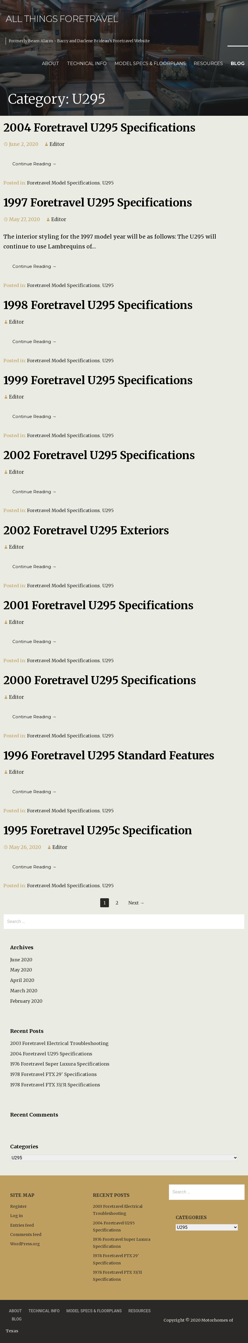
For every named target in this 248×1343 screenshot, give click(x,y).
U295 (108, 183)
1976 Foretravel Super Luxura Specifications (60, 1064)
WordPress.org (25, 1243)
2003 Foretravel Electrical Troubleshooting (59, 1043)
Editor (57, 144)
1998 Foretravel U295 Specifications (98, 305)
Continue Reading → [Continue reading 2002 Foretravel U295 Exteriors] (34, 566)
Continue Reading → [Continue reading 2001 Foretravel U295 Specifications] (34, 641)
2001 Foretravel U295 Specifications (98, 605)
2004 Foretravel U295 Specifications (99, 127)
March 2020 (23, 990)
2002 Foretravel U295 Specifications (99, 455)
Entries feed (22, 1225)
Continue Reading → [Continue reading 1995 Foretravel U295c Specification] (34, 867)
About (50, 63)
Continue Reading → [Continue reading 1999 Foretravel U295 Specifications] (34, 416)
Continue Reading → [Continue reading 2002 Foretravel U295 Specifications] (34, 491)
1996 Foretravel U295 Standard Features (108, 755)
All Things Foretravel (62, 18)
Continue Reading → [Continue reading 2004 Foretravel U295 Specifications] (34, 163)
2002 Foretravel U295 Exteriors (86, 530)
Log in (16, 1215)
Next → (136, 903)
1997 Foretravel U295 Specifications (97, 202)
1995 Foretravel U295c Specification (97, 830)
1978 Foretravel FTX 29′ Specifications (53, 1074)
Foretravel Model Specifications (63, 183)
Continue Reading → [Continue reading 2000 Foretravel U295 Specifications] (34, 716)
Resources (208, 63)
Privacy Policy (177, 1310)
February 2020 (26, 1001)
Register (18, 1206)
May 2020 (21, 970)
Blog (238, 63)
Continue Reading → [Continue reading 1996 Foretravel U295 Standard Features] (34, 791)
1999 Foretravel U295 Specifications (98, 380)
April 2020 (22, 980)
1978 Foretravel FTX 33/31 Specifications (55, 1085)
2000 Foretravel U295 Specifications (99, 680)
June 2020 (21, 959)
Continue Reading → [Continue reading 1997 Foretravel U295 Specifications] (34, 266)
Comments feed (25, 1234)
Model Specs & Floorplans (150, 63)
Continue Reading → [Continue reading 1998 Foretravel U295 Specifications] (34, 341)
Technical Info (87, 63)
